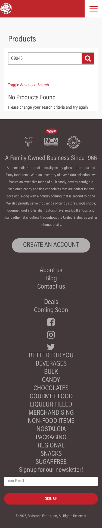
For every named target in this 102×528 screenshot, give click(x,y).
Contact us (51, 287)
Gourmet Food (51, 396)
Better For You (51, 355)
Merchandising (51, 413)
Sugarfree (51, 462)
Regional (51, 446)
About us (51, 270)
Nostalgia (51, 429)
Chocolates (51, 388)
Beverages (51, 364)
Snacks (51, 454)
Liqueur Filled (51, 405)
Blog (51, 278)
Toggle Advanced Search (28, 85)
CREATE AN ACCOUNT (51, 245)
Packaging (51, 437)
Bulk (51, 372)
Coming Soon (51, 310)
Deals (51, 302)
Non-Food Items (51, 421)
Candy (51, 380)
